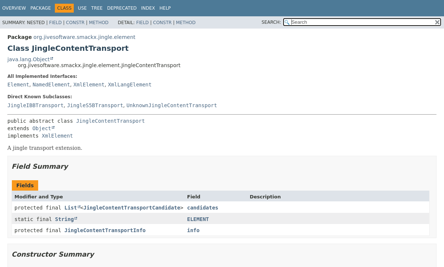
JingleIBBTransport (35, 105)
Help (165, 8)
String (64, 219)
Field (55, 22)
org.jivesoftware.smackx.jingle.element (84, 37)
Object (41, 128)
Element (18, 85)
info (193, 230)
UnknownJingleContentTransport (171, 105)
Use (82, 8)
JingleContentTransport (110, 121)
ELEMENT (198, 219)
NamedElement (51, 85)
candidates (202, 208)
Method (99, 22)
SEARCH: (271, 22)
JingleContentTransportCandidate (131, 208)
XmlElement (89, 85)
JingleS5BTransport (95, 105)
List (70, 208)
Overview (14, 8)
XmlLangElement (130, 85)
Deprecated (122, 8)
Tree (97, 8)
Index (148, 8)
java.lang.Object (28, 59)
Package (40, 8)
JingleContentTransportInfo (105, 230)
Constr (75, 22)
